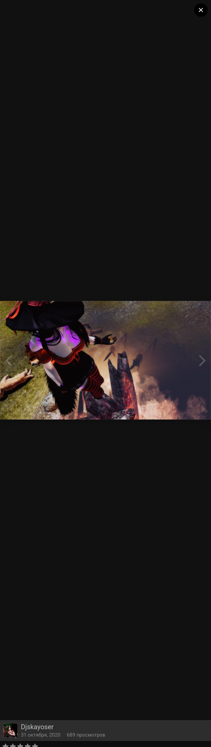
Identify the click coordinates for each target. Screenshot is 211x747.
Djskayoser (37, 727)
